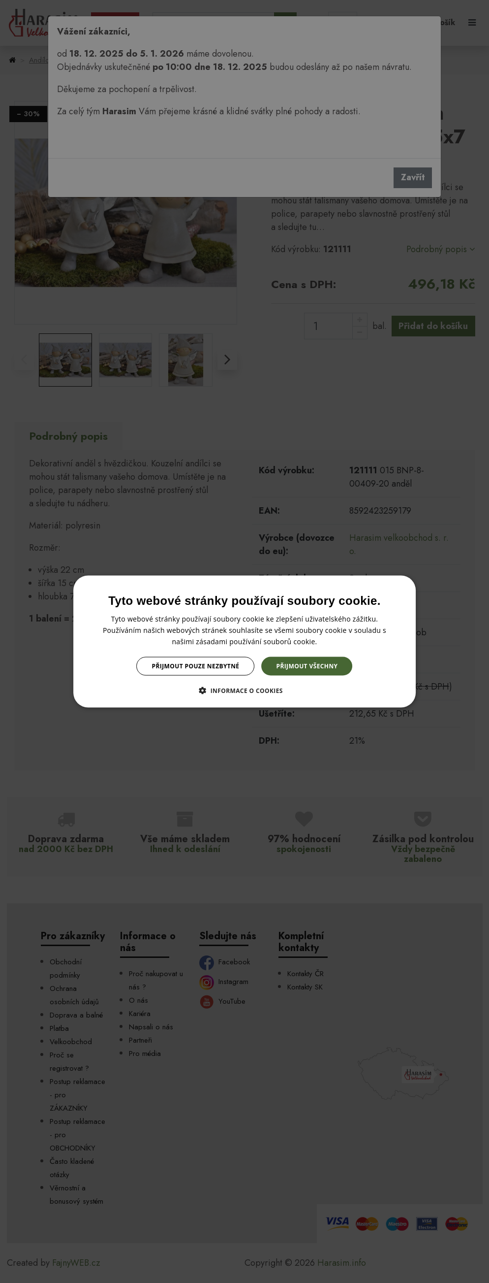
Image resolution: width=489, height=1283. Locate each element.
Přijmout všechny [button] (306, 666)
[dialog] (244, 641)
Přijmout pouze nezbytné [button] (196, 666)
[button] (244, 690)
